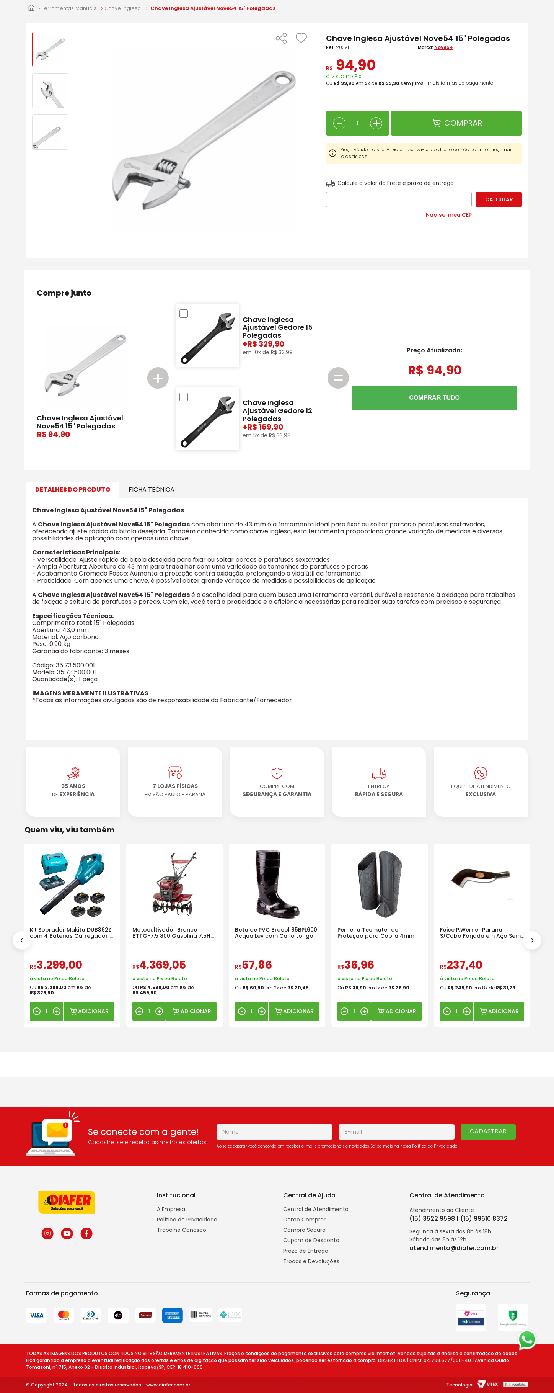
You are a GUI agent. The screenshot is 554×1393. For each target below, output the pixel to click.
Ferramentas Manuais (69, 8)
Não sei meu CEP (449, 215)
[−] (339, 123)
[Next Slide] (532, 940)
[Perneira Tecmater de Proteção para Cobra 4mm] (379, 935)
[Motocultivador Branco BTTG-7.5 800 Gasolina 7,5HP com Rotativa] (174, 935)
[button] (281, 39)
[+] (376, 123)
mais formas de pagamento (461, 83)
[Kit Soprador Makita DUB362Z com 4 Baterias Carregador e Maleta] (72, 935)
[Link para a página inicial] (31, 8)
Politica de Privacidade (434, 1146)
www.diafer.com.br (168, 1385)
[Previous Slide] (22, 940)
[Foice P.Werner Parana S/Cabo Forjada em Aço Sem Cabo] (482, 935)
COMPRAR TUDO (434, 397)
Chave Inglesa (122, 8)
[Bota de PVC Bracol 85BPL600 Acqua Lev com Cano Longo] (277, 935)
